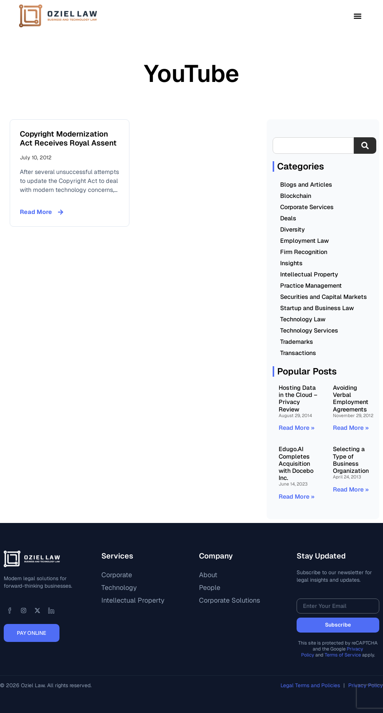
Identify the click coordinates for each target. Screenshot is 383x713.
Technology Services (309, 330)
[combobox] (313, 145)
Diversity (292, 229)
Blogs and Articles (306, 185)
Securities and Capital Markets (323, 297)
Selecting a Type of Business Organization (351, 460)
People (209, 587)
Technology (119, 587)
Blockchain (295, 196)
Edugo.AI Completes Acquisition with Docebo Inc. (296, 463)
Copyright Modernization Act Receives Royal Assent (68, 138)
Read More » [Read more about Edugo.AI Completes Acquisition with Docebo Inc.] (297, 497)
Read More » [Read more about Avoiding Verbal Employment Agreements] (351, 428)
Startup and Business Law (317, 308)
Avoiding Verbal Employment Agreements (350, 398)
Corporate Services (307, 207)
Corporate (116, 574)
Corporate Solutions (229, 600)
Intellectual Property (309, 274)
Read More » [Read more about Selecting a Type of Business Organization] (351, 489)
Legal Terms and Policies (311, 685)
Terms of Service (343, 655)
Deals (288, 218)
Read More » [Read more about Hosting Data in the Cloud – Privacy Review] (297, 428)
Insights (291, 263)
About (208, 574)
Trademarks (296, 342)
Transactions (298, 353)
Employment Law (304, 241)
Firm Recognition (303, 252)
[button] (358, 16)
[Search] (365, 145)
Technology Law (302, 319)
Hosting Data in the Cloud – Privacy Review (298, 398)
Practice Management (311, 286)
